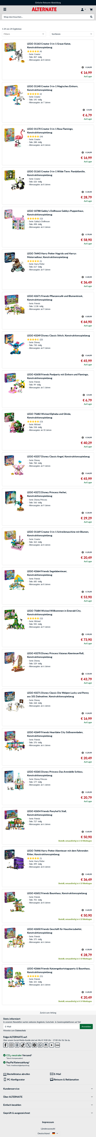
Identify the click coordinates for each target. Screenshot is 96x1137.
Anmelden (86, 1026)
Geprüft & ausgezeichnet (48, 1113)
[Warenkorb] (91, 9)
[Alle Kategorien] (5, 9)
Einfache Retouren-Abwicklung (48, 2)
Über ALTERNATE (48, 1097)
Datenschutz (20, 1030)
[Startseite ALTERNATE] (44, 9)
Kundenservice (48, 1089)
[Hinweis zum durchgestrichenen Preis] (83, 67)
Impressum (48, 1122)
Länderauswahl (48, 1128)
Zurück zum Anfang (48, 1013)
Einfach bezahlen (48, 1105)
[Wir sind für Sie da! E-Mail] (71, 1074)
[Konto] (83, 9)
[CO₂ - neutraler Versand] (17, 1055)
